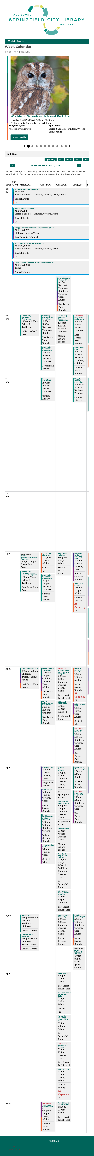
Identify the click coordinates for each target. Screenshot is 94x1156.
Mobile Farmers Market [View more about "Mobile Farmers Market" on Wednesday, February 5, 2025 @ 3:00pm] (61, 769)
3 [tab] (36, 146)
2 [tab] (32, 146)
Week (78, 159)
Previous (24, 146)
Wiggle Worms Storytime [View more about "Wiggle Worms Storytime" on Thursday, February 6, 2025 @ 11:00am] (78, 380)
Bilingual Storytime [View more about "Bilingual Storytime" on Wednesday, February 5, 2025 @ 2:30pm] (62, 702)
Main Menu (16, 41)
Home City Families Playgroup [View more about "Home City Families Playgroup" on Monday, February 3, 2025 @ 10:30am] (26, 317)
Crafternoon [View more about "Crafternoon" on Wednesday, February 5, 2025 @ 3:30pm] (63, 828)
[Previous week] (12, 165)
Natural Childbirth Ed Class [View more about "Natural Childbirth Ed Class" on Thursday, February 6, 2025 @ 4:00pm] (77, 952)
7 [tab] (53, 146)
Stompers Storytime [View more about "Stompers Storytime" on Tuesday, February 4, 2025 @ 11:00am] (46, 379)
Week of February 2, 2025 (45, 165)
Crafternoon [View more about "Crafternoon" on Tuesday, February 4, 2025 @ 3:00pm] (47, 767)
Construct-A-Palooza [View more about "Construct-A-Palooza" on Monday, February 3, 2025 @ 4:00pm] (28, 935)
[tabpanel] (47, 98)
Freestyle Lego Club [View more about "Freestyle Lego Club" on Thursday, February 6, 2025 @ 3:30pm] (78, 794)
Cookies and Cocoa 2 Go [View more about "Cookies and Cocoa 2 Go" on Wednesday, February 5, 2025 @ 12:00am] (64, 279)
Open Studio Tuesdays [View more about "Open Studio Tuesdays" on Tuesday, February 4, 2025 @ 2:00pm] (48, 669)
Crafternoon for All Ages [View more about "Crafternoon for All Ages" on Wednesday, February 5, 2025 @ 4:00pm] (63, 916)
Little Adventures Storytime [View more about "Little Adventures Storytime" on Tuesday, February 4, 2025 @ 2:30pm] (47, 703)
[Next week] (79, 165)
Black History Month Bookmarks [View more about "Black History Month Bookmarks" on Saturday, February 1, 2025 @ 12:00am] (29, 243)
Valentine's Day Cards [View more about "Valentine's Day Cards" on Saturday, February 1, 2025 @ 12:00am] (24, 208)
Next (69, 146)
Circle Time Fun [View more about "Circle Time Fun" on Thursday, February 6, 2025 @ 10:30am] (79, 348)
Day (86, 159)
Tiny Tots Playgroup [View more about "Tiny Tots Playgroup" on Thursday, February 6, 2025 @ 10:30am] (79, 318)
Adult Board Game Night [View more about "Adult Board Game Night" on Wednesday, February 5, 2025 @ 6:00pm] (63, 1103)
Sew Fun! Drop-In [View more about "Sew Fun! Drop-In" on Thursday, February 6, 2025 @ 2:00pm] (78, 731)
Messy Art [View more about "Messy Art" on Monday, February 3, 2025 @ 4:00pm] (26, 915)
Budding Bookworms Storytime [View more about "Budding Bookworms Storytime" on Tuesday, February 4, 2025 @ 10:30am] (47, 317)
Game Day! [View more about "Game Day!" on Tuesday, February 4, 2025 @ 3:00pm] (47, 789)
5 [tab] (44, 146)
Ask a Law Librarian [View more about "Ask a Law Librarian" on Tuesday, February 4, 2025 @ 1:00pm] (46, 554)
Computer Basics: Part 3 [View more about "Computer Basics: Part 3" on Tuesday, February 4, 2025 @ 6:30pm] (47, 1106)
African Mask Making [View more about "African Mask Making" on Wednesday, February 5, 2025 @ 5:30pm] (64, 1046)
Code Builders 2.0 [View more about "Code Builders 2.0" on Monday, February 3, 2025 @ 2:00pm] (30, 668)
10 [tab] (65, 146)
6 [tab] (49, 146)
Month (69, 159)
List (60, 159)
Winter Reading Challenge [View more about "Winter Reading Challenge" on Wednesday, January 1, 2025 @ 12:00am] (26, 189)
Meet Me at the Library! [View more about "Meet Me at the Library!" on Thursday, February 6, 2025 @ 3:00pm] (79, 768)
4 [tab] (40, 146)
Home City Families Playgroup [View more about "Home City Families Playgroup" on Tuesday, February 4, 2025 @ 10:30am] (47, 348)
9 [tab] (61, 146)
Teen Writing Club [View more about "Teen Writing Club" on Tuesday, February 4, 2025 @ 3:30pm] (48, 846)
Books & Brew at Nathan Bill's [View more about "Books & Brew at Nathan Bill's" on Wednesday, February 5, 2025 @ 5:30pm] (64, 994)
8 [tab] (57, 146)
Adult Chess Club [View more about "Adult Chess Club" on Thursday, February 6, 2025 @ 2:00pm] (79, 705)
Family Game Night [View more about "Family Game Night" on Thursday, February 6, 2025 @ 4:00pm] (79, 916)
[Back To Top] (14, 1148)
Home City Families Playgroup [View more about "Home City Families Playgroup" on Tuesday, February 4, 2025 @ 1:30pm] (47, 576)
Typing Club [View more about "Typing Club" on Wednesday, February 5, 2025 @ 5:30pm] (63, 1069)
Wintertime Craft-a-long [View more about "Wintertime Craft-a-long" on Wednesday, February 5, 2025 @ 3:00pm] (63, 802)
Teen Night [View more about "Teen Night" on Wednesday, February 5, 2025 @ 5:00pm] (63, 973)
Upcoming (50, 159)
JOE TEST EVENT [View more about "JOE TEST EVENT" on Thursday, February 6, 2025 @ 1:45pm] (78, 584)
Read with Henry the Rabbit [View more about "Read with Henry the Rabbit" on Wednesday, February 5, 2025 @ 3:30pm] (62, 855)
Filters (13, 154)
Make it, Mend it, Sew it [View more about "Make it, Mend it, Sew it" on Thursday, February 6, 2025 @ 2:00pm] (78, 670)
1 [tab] (28, 146)
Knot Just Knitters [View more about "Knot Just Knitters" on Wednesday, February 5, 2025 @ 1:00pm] (62, 554)
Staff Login (54, 1141)
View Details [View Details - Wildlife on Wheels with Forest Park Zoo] (19, 137)
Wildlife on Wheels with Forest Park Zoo (40, 116)
